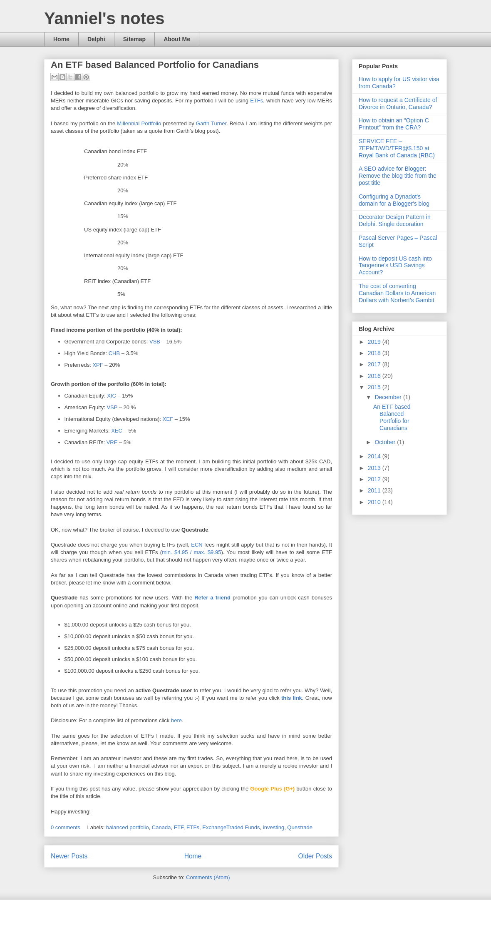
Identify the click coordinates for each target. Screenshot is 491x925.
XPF (98, 365)
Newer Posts (69, 856)
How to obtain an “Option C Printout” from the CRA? (394, 124)
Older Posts (315, 856)
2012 (375, 479)
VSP (113, 407)
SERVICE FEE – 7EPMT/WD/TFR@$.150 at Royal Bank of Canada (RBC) (397, 148)
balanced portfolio (127, 827)
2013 (375, 468)
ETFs (256, 100)
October (385, 442)
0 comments (65, 827)
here (176, 720)
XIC (112, 396)
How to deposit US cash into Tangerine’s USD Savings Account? (395, 265)
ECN (197, 545)
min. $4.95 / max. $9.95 (191, 552)
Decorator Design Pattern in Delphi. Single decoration (395, 220)
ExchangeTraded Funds (231, 827)
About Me (177, 39)
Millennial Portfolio (139, 123)
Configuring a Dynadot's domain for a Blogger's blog (394, 200)
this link (291, 698)
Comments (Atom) (208, 877)
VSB (155, 341)
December (388, 397)
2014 (375, 456)
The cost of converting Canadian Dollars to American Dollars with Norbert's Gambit (397, 293)
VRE (112, 442)
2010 (375, 502)
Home (61, 39)
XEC (116, 431)
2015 (375, 387)
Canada (161, 827)
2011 (375, 490)
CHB (115, 353)
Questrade (299, 827)
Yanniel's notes (104, 18)
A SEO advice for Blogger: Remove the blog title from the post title (397, 175)
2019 (375, 341)
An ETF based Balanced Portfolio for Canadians (155, 65)
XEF (168, 419)
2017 (375, 364)
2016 (375, 376)
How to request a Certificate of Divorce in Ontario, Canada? (398, 103)
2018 (375, 353)
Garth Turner (211, 123)
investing (273, 827)
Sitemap (134, 39)
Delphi (96, 39)
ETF (179, 827)
